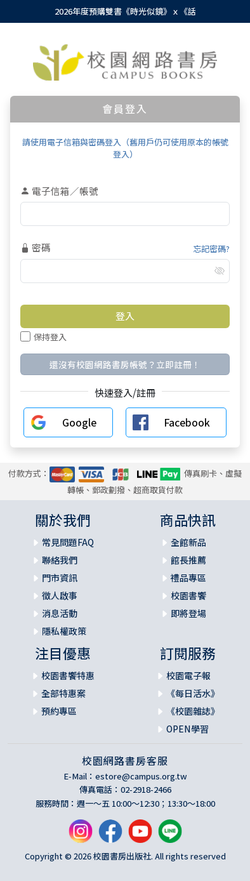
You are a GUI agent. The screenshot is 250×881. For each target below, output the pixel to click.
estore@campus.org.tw (141, 776)
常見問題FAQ (68, 542)
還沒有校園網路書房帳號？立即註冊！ (125, 364)
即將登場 (188, 613)
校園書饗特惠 (68, 675)
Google (79, 422)
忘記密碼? (211, 248)
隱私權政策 (64, 631)
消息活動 (59, 613)
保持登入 (43, 337)
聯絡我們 (59, 559)
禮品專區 (188, 577)
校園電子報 (188, 675)
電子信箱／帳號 (59, 190)
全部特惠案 (63, 693)
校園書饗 (188, 595)
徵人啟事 (59, 595)
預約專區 (59, 711)
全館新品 (188, 542)
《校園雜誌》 (193, 711)
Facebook (187, 422)
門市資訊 (59, 577)
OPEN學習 (187, 728)
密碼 (35, 247)
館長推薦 (188, 559)
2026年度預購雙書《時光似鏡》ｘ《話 (125, 11)
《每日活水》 (193, 693)
